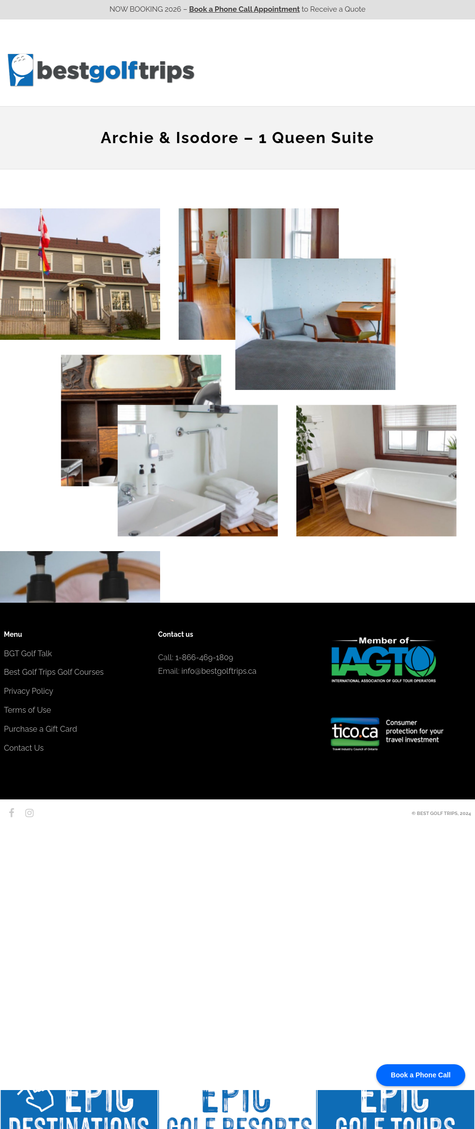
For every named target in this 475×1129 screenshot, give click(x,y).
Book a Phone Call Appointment (244, 9)
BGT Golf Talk (28, 653)
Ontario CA (283, 69)
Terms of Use (27, 710)
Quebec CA (339, 69)
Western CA (227, 69)
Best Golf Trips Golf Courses (54, 672)
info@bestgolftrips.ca (219, 671)
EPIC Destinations (434, 50)
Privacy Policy (29, 691)
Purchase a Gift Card (40, 729)
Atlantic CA (395, 69)
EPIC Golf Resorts (368, 50)
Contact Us (445, 70)
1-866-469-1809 (204, 657)
